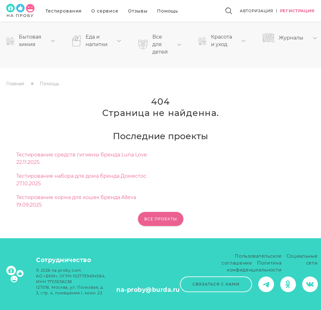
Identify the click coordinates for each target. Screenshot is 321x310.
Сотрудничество (63, 260)
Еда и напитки (96, 40)
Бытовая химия (30, 40)
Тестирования (63, 11)
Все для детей (159, 44)
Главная (15, 84)
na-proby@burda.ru (148, 289)
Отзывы (138, 11)
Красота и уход (221, 40)
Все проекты (160, 219)
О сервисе (104, 11)
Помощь (167, 11)
